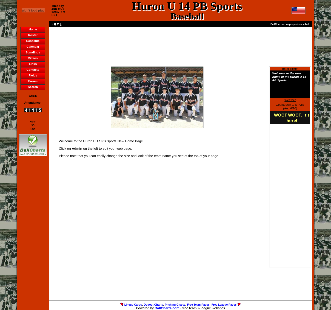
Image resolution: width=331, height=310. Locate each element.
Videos (33, 58)
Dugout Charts (153, 304)
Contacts (32, 69)
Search (33, 87)
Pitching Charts (175, 304)
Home (33, 29)
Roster (32, 35)
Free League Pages (224, 304)
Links (33, 64)
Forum (32, 81)
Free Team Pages (198, 304)
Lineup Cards (133, 304)
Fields (33, 75)
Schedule (33, 41)
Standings (33, 52)
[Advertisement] (33, 237)
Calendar (32, 46)
